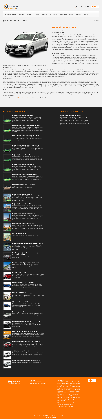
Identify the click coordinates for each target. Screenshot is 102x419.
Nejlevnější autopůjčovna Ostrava (23, 223)
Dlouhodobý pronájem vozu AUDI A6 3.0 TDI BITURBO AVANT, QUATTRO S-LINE (26, 322)
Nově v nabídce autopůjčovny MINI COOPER (26, 341)
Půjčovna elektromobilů (20, 302)
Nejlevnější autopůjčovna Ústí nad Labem (25, 135)
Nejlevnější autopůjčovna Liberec (23, 165)
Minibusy (37, 14)
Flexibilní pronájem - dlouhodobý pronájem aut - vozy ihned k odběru (27, 253)
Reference (78, 14)
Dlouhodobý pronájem (66, 14)
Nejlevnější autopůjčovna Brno (22, 194)
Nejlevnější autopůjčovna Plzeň (22, 116)
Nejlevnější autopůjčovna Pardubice (24, 155)
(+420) (82, 7)
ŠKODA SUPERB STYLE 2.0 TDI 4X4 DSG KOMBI (26, 361)
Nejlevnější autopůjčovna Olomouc (23, 214)
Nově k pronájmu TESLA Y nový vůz (23, 282)
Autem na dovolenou (19, 233)
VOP (41, 416)
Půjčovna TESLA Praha (19, 272)
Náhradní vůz (53, 14)
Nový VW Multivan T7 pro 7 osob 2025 (24, 184)
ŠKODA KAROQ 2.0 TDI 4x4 (20, 351)
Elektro (44, 14)
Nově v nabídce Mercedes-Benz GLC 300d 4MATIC (28, 243)
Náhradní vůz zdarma (19, 292)
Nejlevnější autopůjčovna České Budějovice (26, 125)
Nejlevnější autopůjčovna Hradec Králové (25, 145)
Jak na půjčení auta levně (64, 27)
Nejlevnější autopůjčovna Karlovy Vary (24, 174)
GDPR (44, 416)
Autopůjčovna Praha (11, 14)
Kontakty (86, 14)
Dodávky (29, 14)
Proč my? (21, 14)
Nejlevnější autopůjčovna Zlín (22, 204)
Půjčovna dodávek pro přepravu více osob (25, 263)
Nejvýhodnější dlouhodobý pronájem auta (25, 331)
